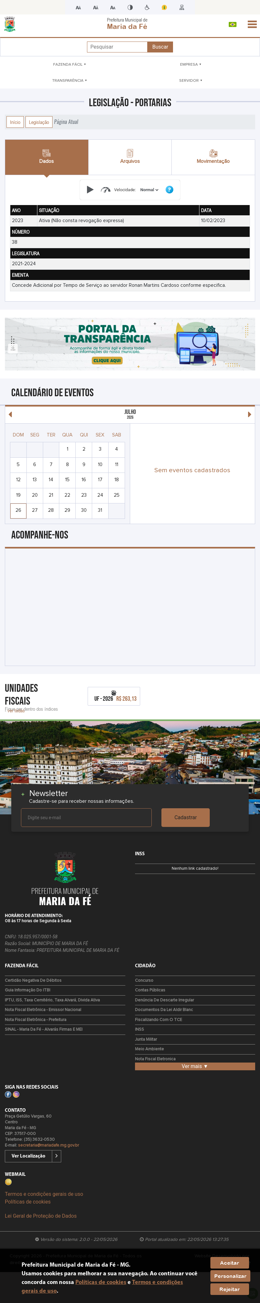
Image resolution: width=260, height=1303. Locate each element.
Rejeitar (229, 1289)
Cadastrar (185, 817)
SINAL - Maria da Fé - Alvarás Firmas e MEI (43, 1029)
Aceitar (229, 1263)
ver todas (16, 710)
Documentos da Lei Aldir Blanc (164, 1010)
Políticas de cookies (28, 1202)
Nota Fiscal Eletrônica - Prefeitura (35, 1020)
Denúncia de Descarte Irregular (164, 1000)
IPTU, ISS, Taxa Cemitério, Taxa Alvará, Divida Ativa (52, 1000)
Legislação (39, 122)
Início (15, 122)
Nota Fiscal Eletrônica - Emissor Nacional (43, 1010)
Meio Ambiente (149, 1049)
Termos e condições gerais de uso (44, 1194)
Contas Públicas (150, 990)
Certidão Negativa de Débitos (33, 981)
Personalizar (230, 1276)
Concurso (144, 981)
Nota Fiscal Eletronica (155, 1059)
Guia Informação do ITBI (27, 990)
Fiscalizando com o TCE (158, 1020)
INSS (139, 1029)
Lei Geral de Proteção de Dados (41, 1216)
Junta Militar (146, 1039)
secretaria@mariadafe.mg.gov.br (48, 1145)
